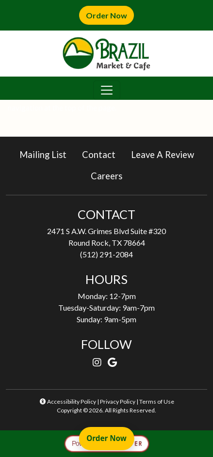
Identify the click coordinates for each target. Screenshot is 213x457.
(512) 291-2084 (106, 254)
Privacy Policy (117, 401)
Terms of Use (156, 401)
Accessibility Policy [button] (67, 401)
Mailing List (42, 154)
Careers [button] (110, 175)
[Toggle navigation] (106, 90)
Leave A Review (166, 154)
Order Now (110, 15)
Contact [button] (102, 154)
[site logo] (106, 54)
